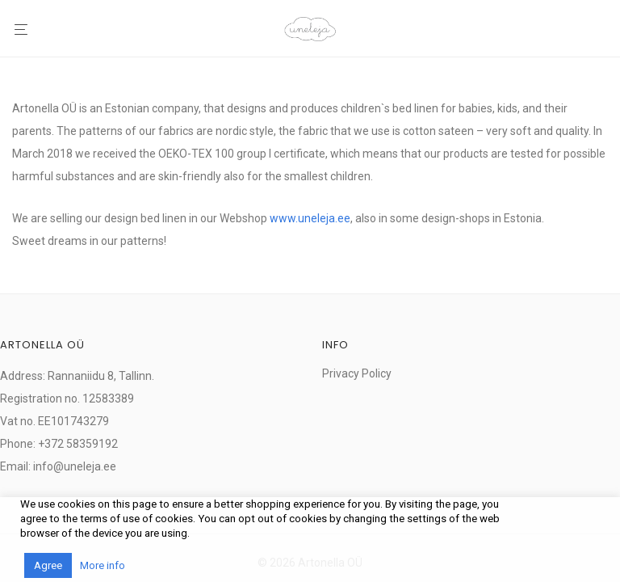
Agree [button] (48, 565)
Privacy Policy (357, 373)
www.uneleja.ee (310, 218)
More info (102, 565)
